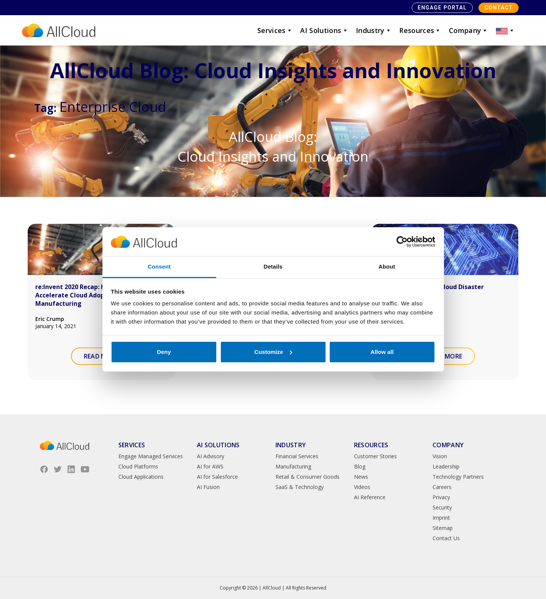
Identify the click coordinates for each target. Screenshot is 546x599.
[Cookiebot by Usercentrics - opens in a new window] (402, 241)
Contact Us (446, 538)
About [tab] (387, 266)
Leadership (446, 466)
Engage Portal (442, 8)
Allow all (382, 352)
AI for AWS (210, 466)
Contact (499, 8)
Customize (273, 352)
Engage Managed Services (150, 456)
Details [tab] (273, 266)
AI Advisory (210, 456)
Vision (440, 456)
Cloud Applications (141, 476)
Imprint (441, 517)
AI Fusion (208, 487)
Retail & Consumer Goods (307, 476)
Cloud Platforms (138, 466)
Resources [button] (420, 30)
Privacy (441, 497)
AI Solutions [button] (324, 30)
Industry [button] (374, 30)
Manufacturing (293, 466)
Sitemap (443, 527)
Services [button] (275, 30)
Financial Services (296, 456)
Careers (442, 487)
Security (442, 507)
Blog (359, 466)
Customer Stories (375, 456)
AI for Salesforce (217, 476)
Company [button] (468, 30)
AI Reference (370, 497)
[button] (505, 30)
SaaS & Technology (299, 487)
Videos (362, 487)
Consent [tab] (159, 266)
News (361, 476)
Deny (164, 352)
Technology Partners (458, 476)
